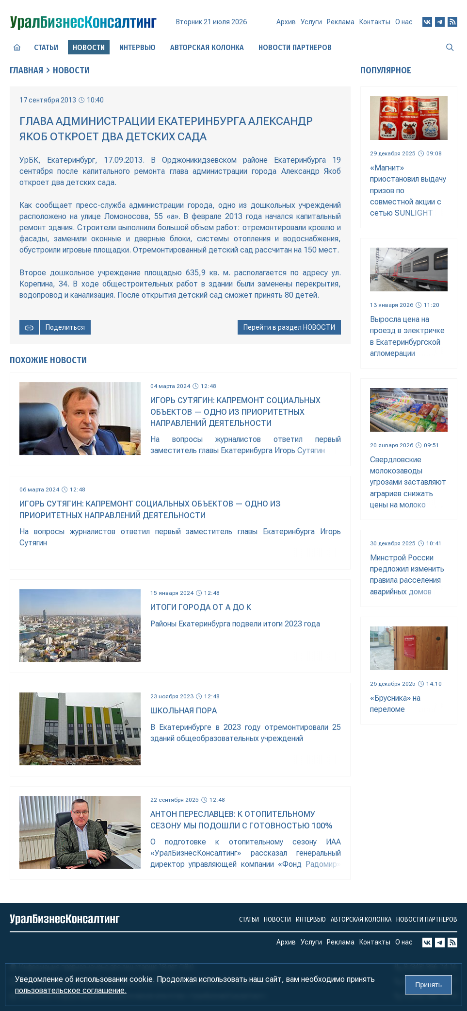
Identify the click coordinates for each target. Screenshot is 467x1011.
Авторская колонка (207, 47)
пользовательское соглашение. (71, 990)
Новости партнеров (295, 47)
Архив (286, 22)
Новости (71, 70)
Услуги (311, 22)
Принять (428, 985)
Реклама (340, 22)
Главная (26, 70)
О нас (404, 22)
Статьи (46, 47)
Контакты (374, 22)
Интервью (137, 47)
